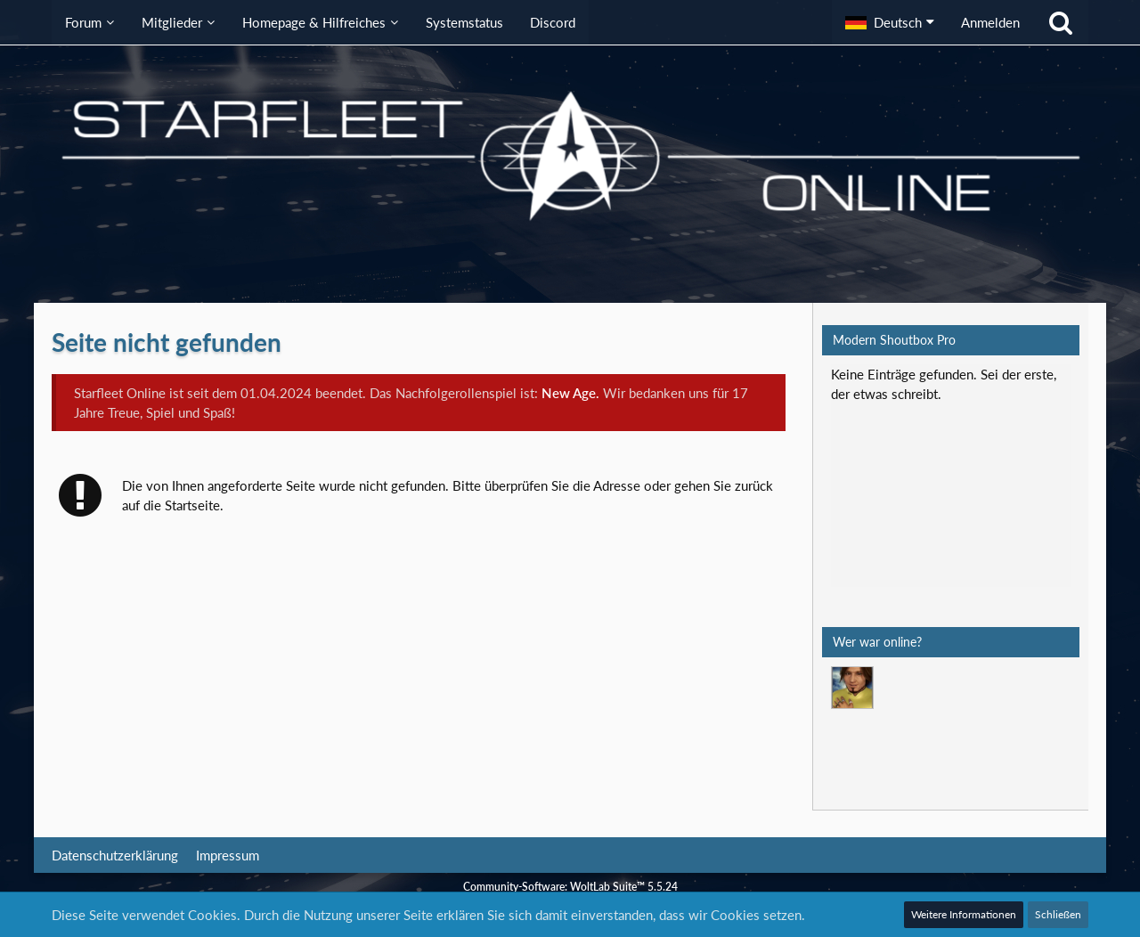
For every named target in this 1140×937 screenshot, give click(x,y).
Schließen (1058, 914)
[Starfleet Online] (569, 155)
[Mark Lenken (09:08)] (852, 687)
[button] (890, 22)
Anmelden (990, 22)
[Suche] (1060, 22)
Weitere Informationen (963, 914)
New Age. (570, 393)
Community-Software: (570, 886)
